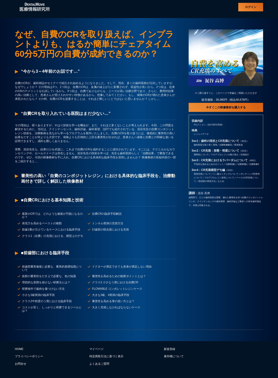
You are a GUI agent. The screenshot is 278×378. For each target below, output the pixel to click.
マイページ (96, 349)
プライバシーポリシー (29, 356)
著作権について (174, 356)
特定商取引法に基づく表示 (106, 356)
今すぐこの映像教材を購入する (226, 107)
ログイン (250, 7)
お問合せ (20, 363)
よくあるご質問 (99, 363)
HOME (19, 349)
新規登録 (169, 349)
